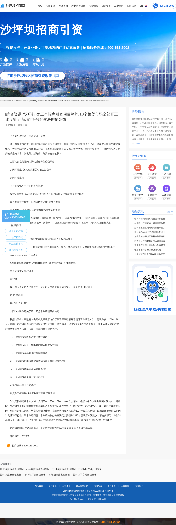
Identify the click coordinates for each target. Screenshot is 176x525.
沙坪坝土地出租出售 (10, 474)
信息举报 (91, 499)
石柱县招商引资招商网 (38, 469)
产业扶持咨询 (16, 243)
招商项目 (106, 6)
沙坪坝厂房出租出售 (35, 474)
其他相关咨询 (16, 250)
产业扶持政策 (78, 6)
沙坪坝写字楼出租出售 (85, 474)
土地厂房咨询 (16, 237)
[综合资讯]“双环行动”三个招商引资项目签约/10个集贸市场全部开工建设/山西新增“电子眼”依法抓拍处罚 (69, 101)
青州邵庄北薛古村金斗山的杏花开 (149, 245)
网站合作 (102, 499)
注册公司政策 (16, 231)
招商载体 (139, 486)
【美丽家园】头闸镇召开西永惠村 (149, 254)
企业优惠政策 (82, 486)
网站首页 (39, 486)
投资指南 (63, 6)
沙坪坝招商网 (5, 101)
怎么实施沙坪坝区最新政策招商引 (149, 236)
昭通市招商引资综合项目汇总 (147, 249)
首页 (40, 6)
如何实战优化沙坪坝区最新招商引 (149, 232)
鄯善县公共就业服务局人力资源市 (149, 241)
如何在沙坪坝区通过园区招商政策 (149, 223)
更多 (138, 143)
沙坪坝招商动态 (20, 101)
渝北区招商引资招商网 (12, 469)
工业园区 (119, 6)
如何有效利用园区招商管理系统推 (149, 219)
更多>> (170, 212)
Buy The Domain (77, 499)
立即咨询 (137, 178)
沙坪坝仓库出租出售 (59, 474)
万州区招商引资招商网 (64, 469)
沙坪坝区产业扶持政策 (90, 469)
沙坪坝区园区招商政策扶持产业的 (149, 227)
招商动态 (93, 6)
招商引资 (50, 6)
